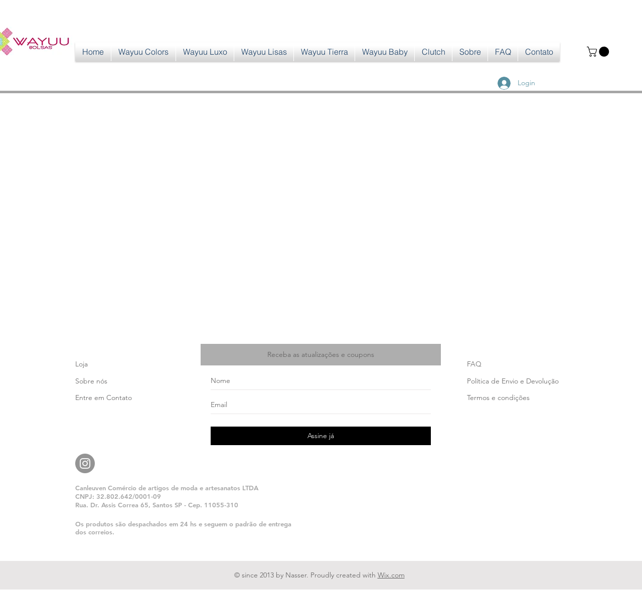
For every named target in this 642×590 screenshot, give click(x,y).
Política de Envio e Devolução (513, 380)
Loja (81, 363)
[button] (599, 52)
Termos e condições (498, 397)
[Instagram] (85, 463)
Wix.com (391, 574)
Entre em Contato (103, 397)
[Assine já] (321, 436)
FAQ (474, 363)
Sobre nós (91, 380)
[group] (321, 107)
